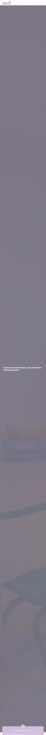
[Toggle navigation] (42, 2)
